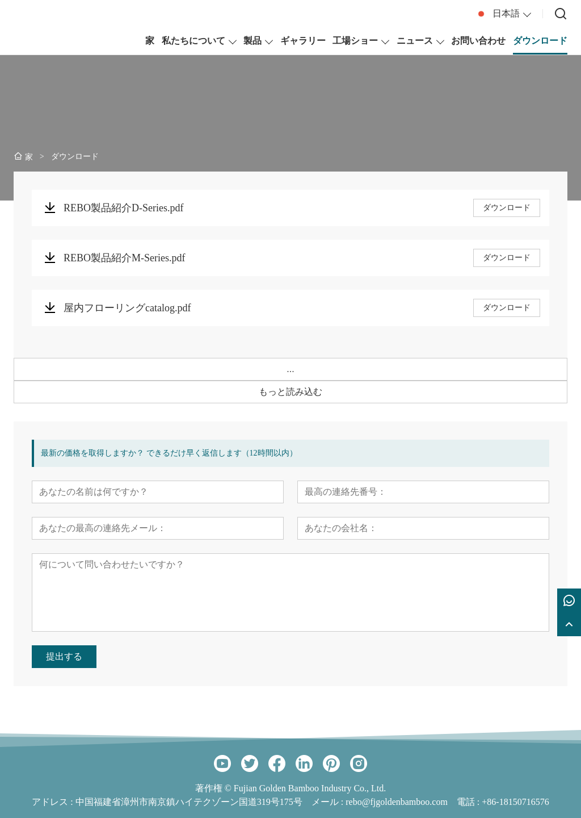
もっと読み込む (290, 392)
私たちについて (193, 40)
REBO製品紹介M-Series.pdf (125, 258)
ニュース (415, 40)
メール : (328, 802)
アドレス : (53, 802)
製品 (252, 40)
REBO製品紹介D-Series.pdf (123, 208)
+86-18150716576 (515, 802)
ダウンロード (507, 207)
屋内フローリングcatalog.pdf (127, 308)
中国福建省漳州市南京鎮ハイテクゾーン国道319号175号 (188, 802)
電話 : (469, 802)
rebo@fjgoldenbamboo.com (397, 802)
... (290, 369)
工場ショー (355, 40)
